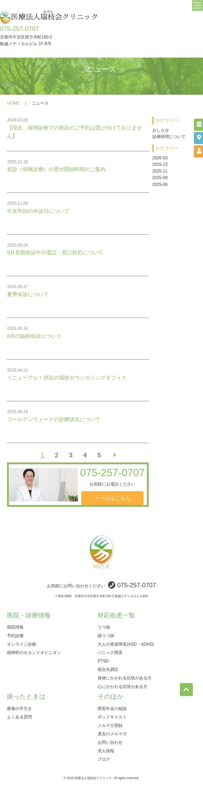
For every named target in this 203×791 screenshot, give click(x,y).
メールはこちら (112, 498)
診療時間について (169, 136)
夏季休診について (28, 294)
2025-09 (160, 177)
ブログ (104, 759)
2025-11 (160, 171)
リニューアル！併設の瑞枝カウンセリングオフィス (66, 377)
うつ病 (104, 627)
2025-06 (160, 184)
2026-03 (160, 158)
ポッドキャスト (112, 717)
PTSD (103, 661)
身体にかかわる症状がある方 (125, 678)
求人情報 (106, 750)
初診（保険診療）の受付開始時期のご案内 (56, 169)
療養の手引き (19, 708)
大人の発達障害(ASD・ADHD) (126, 644)
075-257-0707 (19, 28)
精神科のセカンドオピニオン (34, 652)
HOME (13, 103)
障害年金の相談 (112, 708)
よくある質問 (19, 717)
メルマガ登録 (110, 725)
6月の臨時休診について (34, 336)
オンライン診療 (21, 644)
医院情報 (15, 627)
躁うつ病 (106, 635)
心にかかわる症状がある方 (122, 686)
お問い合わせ (110, 742)
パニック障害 (110, 652)
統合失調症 (108, 669)
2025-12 (160, 164)
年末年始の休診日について (38, 211)
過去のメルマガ (112, 734)
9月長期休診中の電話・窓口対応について (55, 252)
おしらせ (160, 130)
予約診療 (15, 635)
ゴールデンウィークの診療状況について (53, 419)
